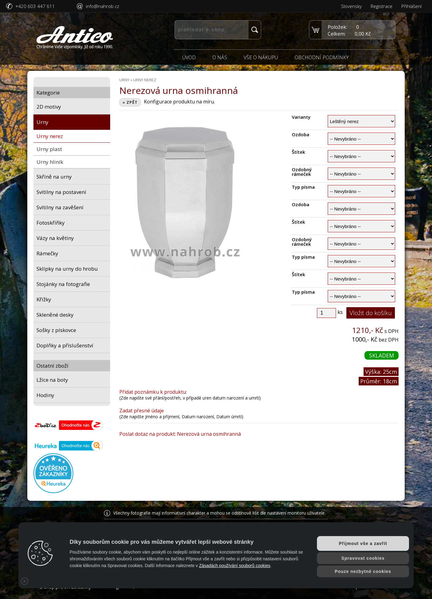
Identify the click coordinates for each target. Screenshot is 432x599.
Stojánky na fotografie (63, 284)
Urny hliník (50, 161)
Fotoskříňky (51, 222)
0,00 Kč (363, 33)
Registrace (381, 6)
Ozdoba (300, 134)
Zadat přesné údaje (141, 410)
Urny (42, 122)
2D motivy (49, 106)
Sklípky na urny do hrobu (67, 268)
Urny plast (49, 149)
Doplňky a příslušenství (65, 345)
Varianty (301, 117)
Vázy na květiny (55, 238)
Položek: (337, 27)
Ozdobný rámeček (302, 172)
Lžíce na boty (52, 379)
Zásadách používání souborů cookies (234, 565)
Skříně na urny (54, 176)
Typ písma (303, 187)
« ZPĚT (130, 102)
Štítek (298, 152)
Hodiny (45, 395)
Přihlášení (411, 6)
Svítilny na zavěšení (60, 207)
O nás (219, 57)
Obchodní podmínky (322, 57)
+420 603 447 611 (35, 6)
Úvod (189, 57)
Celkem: (336, 33)
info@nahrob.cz (102, 6)
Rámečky (47, 253)
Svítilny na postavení (61, 191)
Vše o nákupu (261, 57)
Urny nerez (50, 136)
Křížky (44, 299)
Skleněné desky (55, 314)
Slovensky (351, 6)
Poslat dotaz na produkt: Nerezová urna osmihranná (180, 434)
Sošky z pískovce (56, 330)
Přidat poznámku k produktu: (153, 391)
